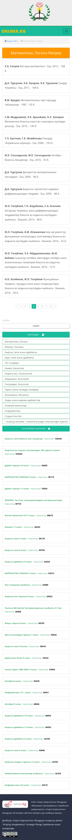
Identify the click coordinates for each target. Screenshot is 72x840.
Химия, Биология (14, 368)
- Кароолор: (33, 438)
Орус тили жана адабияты (19, 357)
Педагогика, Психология (18, 373)
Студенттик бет (13, 416)
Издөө (36, 326)
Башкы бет (12, 41)
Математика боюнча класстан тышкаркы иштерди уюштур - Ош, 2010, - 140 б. (35, 121)
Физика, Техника (14, 346)
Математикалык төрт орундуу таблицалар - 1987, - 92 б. (30, 102)
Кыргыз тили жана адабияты (21, 352)
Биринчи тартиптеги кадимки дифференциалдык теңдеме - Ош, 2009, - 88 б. (32, 191)
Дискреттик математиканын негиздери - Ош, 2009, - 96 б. (30, 174)
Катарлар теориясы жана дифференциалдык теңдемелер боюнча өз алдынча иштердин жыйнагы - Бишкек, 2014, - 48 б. (33, 212)
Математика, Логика (16, 341)
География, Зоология (16, 384)
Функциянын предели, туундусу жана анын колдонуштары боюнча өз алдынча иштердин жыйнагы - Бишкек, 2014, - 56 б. (35, 286)
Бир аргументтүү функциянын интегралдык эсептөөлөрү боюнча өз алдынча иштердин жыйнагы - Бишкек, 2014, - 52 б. (36, 236)
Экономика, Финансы (17, 394)
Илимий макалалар (16, 405)
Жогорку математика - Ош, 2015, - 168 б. (35, 68)
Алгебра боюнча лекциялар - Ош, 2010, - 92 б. (33, 158)
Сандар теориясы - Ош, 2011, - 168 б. (36, 85)
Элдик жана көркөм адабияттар (22, 400)
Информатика (12, 410)
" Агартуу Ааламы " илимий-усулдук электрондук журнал (36, 421)
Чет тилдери (12, 362)
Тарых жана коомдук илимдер (22, 389)
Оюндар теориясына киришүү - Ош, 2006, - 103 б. (29, 141)
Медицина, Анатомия (17, 378)
